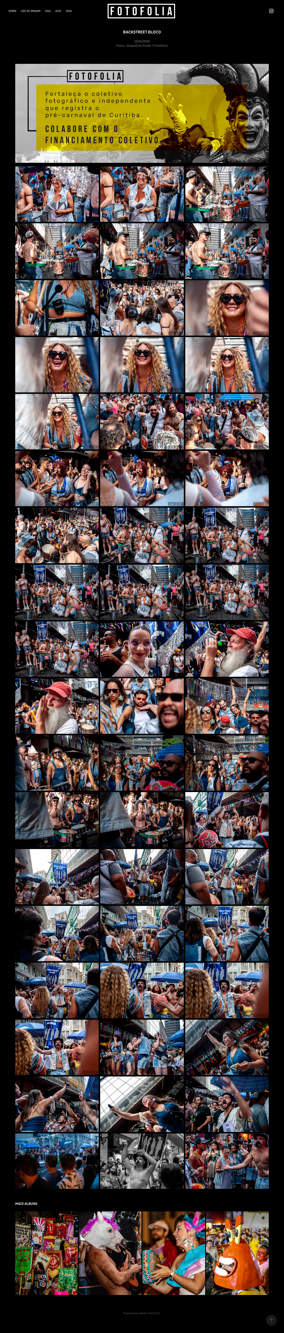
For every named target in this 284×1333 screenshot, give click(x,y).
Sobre (12, 11)
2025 (58, 11)
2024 (48, 11)
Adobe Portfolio (149, 1313)
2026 (69, 11)
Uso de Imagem (30, 11)
